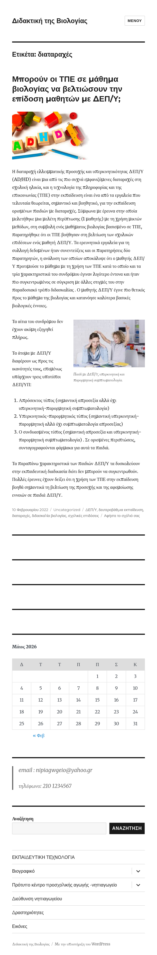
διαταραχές (21, 515)
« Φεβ (38, 735)
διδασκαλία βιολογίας (49, 515)
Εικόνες (19, 926)
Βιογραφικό (23, 871)
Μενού (135, 20)
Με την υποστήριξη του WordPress (82, 944)
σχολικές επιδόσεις (83, 515)
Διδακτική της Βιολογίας (50, 21)
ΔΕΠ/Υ (91, 509)
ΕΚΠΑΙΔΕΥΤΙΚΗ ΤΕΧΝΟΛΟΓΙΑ (43, 857)
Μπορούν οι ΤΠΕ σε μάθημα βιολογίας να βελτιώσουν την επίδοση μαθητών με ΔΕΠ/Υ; (67, 88)
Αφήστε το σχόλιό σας (122, 515)
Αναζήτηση (22, 818)
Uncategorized (66, 509)
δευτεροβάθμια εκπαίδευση (120, 509)
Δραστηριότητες (28, 912)
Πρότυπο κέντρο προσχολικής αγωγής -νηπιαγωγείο (64, 885)
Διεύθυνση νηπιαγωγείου (37, 898)
